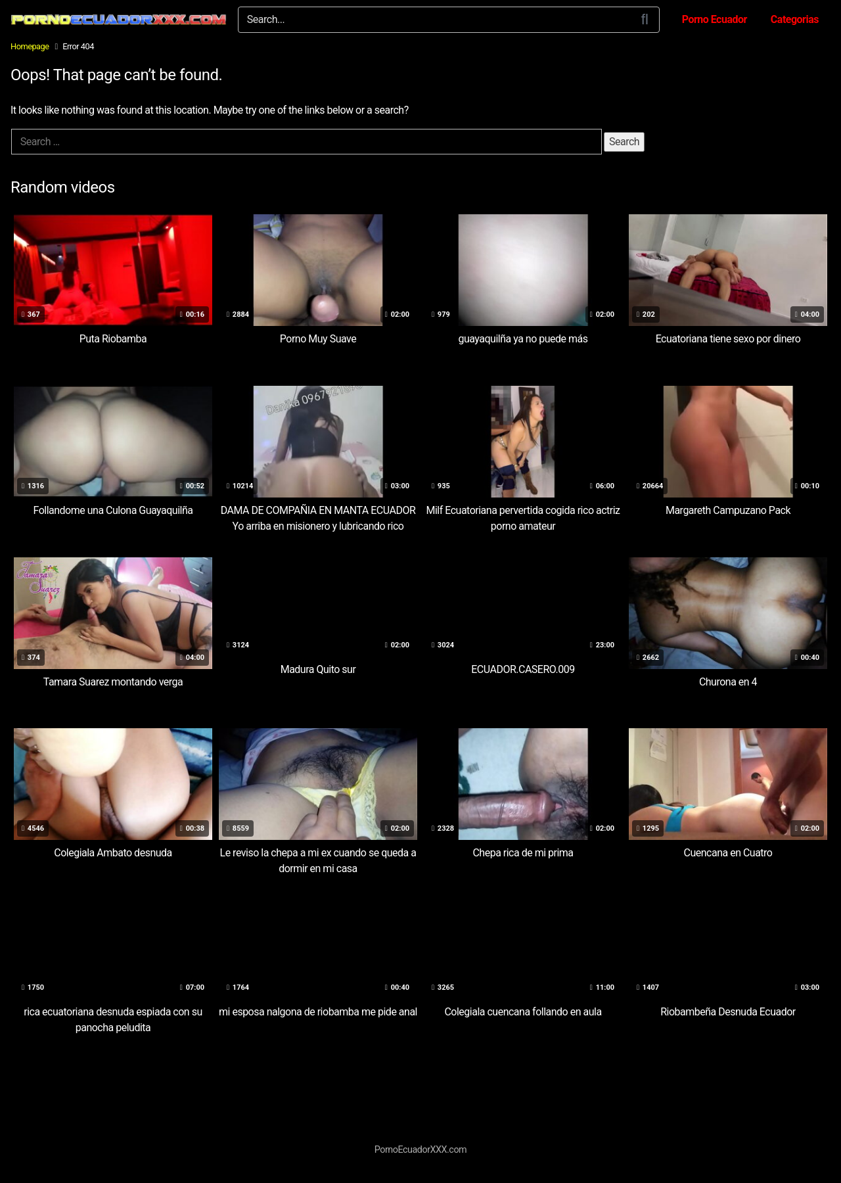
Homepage (30, 46)
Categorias (795, 19)
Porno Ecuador (714, 19)
